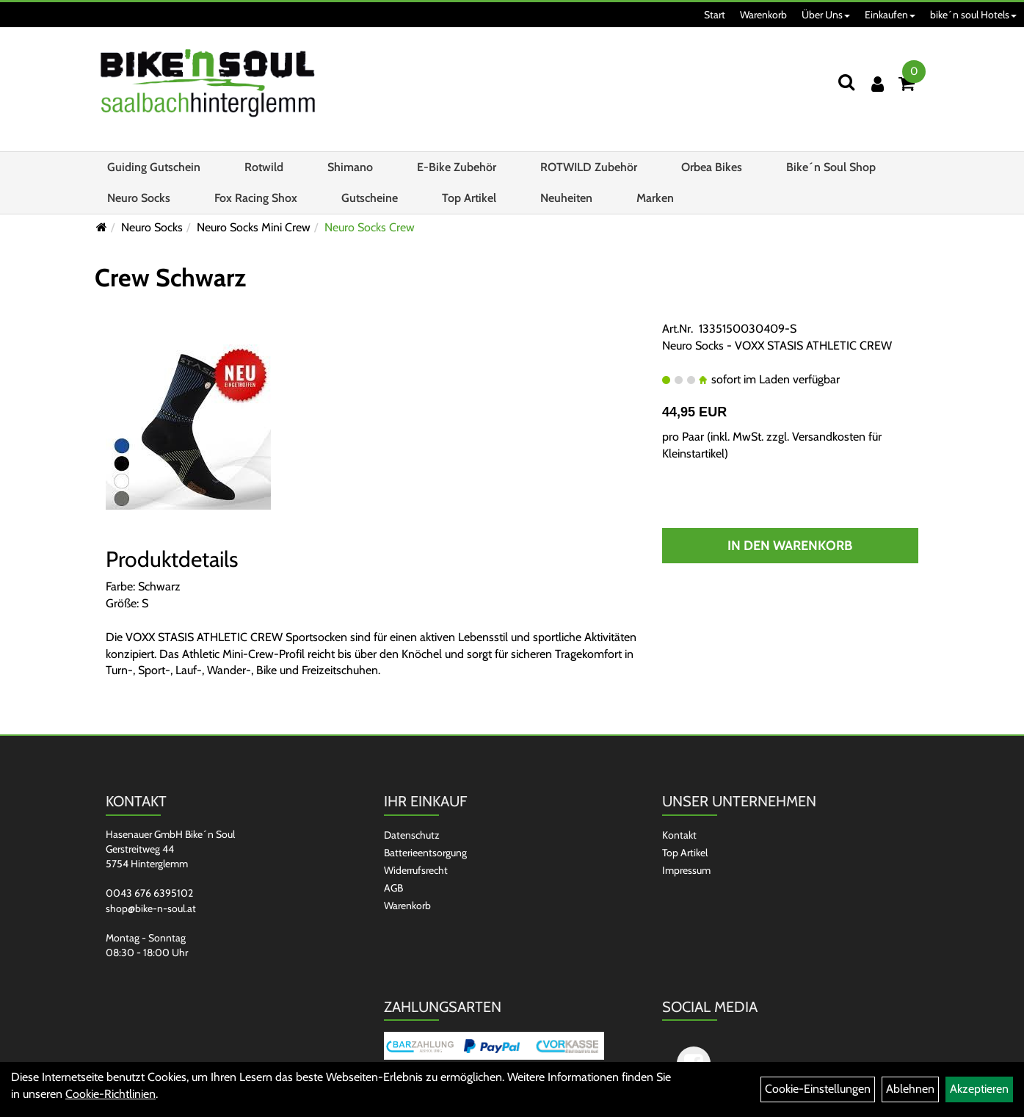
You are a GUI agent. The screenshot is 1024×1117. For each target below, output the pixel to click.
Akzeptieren (979, 1089)
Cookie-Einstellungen (818, 1089)
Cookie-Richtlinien (110, 1094)
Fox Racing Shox (255, 198)
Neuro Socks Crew (369, 227)
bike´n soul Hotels (973, 14)
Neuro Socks (138, 198)
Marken (655, 198)
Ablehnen (910, 1089)
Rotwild (263, 167)
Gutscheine (369, 198)
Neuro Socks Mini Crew (254, 227)
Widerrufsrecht (416, 870)
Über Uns (826, 14)
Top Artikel (469, 198)
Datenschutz (412, 835)
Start (714, 14)
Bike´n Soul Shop (831, 167)
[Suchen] (846, 82)
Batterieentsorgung (425, 852)
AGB (393, 887)
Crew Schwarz (170, 277)
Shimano (350, 167)
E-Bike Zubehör (456, 167)
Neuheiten (566, 198)
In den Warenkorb (789, 546)
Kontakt (679, 835)
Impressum (686, 870)
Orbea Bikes (711, 167)
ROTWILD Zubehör (588, 167)
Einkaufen (890, 14)
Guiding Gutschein (153, 167)
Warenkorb (763, 14)
